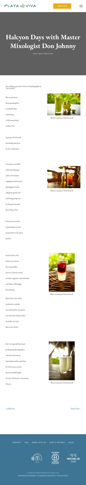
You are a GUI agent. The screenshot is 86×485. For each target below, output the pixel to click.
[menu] (81, 6)
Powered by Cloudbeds (27, 475)
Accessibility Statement (46, 475)
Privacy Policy (62, 475)
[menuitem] (17, 442)
